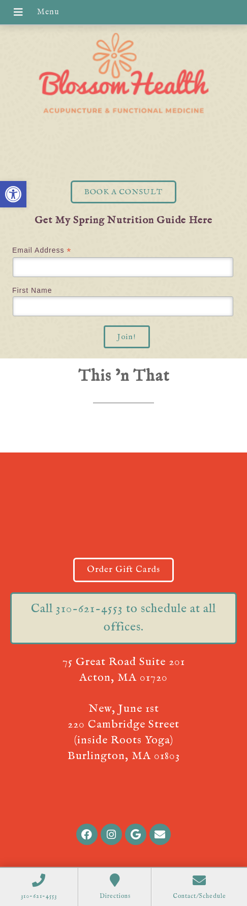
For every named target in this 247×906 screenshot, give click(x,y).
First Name (32, 290)
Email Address (42, 250)
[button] (13, 194)
